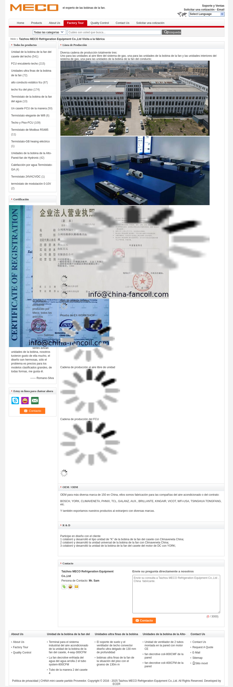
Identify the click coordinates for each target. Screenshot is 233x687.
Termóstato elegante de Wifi (28, 115)
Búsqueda (174, 32)
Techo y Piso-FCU (22, 122)
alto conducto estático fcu (26, 82)
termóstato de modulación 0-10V (31, 183)
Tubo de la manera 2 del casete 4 (68, 671)
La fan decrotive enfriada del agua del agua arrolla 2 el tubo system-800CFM (67, 661)
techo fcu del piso (22, 89)
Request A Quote (202, 647)
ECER (116, 684)
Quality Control (100, 23)
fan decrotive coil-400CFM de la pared (164, 664)
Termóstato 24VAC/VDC (26, 176)
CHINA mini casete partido (56, 680)
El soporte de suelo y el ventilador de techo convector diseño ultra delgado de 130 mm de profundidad (116, 647)
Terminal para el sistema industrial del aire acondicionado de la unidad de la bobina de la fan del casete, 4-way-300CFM (68, 647)
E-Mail (196, 652)
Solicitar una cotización (199, 9)
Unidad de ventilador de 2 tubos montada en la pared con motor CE (164, 645)
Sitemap (197, 657)
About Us (54, 23)
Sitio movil (200, 663)
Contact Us (122, 23)
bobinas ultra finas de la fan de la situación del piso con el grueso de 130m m (115, 661)
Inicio (13, 39)
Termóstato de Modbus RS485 (29, 129)
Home (20, 23)
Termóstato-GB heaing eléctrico (30, 141)
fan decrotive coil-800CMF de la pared (164, 656)
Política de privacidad (25, 680)
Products (36, 23)
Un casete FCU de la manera (29, 108)
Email (220, 9)
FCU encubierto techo (24, 63)
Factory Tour (75, 23)
